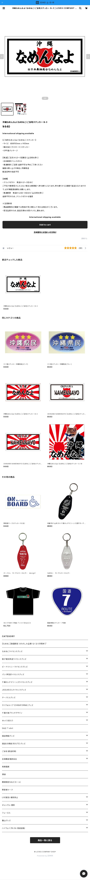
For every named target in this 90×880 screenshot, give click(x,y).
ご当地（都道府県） (9, 751)
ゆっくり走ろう (7, 720)
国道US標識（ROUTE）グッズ (13, 744)
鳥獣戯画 (5, 767)
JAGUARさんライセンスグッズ (14, 690)
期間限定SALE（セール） (11, 782)
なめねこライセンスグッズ (12, 651)
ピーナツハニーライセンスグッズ (15, 667)
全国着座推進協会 (9, 759)
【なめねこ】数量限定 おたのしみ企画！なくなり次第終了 (24, 644)
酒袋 (4, 774)
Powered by (45, 856)
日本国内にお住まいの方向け (45, 232)
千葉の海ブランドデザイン (12, 713)
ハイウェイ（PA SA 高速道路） (14, 828)
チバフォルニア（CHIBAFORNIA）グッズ (17, 705)
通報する (84, 238)
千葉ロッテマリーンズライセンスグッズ (17, 682)
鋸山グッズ (6, 820)
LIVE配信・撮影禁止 (10, 797)
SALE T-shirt (7, 728)
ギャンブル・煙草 (8, 805)
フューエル (6, 813)
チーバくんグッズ (8, 697)
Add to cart (45, 224)
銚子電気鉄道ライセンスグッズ (14, 659)
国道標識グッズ (8, 736)
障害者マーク (7, 790)
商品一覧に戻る (45, 840)
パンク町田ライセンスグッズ (13, 674)
